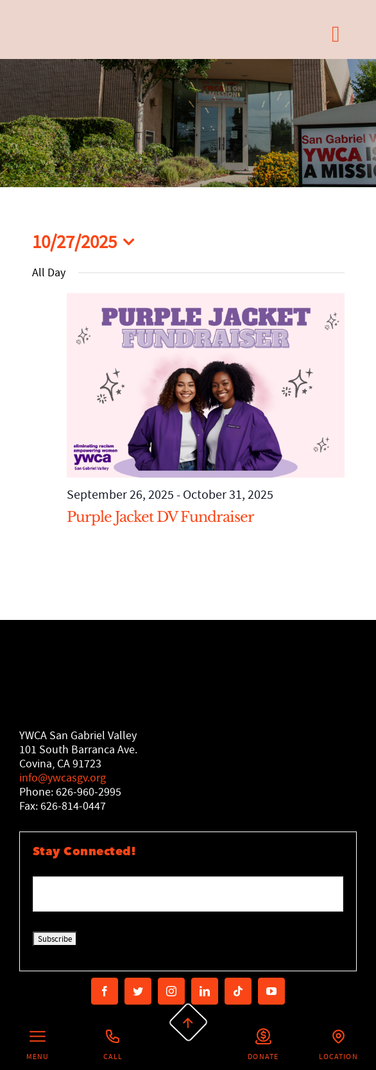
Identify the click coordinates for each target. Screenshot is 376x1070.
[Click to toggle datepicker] (87, 242)
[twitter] (137, 991)
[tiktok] (238, 991)
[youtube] (271, 991)
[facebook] (104, 991)
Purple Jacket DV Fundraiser (160, 517)
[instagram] (171, 991)
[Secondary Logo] (75, 34)
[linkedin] (204, 991)
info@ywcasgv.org (62, 778)
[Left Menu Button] (37, 1046)
